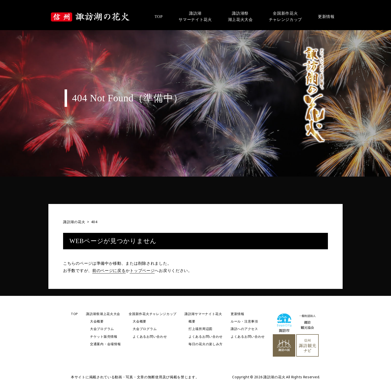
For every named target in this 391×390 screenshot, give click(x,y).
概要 (192, 321)
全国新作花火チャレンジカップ (153, 314)
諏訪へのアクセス (244, 329)
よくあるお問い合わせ (150, 336)
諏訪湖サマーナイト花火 (203, 314)
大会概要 (97, 321)
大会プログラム (102, 329)
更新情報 (237, 314)
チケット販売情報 (103, 336)
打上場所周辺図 (200, 329)
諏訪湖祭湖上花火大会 (103, 314)
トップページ (142, 270)
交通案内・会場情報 (105, 344)
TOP (74, 314)
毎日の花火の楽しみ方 (206, 344)
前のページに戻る (109, 270)
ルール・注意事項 (244, 321)
